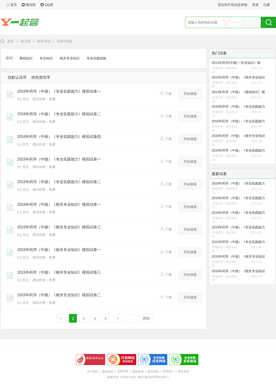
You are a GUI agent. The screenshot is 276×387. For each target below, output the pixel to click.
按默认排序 (17, 77)
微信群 (29, 5)
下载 (166, 93)
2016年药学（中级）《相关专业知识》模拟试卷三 (59, 227)
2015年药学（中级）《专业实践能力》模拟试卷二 (59, 182)
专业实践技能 (96, 58)
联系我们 (168, 371)
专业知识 (46, 58)
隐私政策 (138, 371)
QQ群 (46, 5)
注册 (266, 5)
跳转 (146, 318)
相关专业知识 (70, 58)
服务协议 (107, 371)
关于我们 (92, 371)
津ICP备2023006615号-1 (153, 377)
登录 (255, 5)
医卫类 (26, 41)
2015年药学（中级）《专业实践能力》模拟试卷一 (59, 159)
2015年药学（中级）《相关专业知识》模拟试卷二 (59, 295)
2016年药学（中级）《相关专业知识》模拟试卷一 (59, 204)
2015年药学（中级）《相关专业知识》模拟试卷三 (59, 272)
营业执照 (183, 371)
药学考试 (43, 41)
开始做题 (190, 93)
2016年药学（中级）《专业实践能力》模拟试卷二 (59, 114)
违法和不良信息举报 (232, 5)
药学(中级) (64, 41)
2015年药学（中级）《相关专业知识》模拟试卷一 (59, 250)
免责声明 (122, 371)
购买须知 (153, 371)
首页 (11, 5)
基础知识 (25, 58)
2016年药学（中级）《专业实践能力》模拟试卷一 (59, 91)
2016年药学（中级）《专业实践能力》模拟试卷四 (59, 137)
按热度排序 (40, 77)
